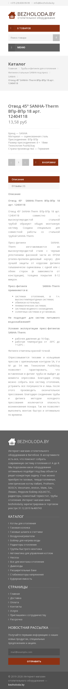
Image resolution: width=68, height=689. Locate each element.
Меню (16, 48)
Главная (12, 68)
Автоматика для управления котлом (31, 553)
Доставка (15, 598)
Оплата (14, 602)
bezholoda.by (36, 13)
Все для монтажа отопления (27, 561)
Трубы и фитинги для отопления (38, 68)
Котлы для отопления (23, 523)
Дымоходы (16, 566)
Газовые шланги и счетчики (26, 531)
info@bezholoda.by (44, 2)
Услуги (14, 610)
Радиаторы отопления (23, 544)
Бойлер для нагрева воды (25, 540)
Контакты (16, 606)
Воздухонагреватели (22, 536)
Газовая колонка (20, 527)
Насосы (14, 557)
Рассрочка (16, 619)
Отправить (34, 661)
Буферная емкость (21, 578)
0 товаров (24, 28)
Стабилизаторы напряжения (27, 574)
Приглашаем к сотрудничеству (28, 615)
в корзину (49, 162)
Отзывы (18, 186)
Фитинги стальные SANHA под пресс (28, 72)
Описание (18, 179)
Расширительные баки (23, 570)
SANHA (11, 76)
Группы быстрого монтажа (26, 549)
